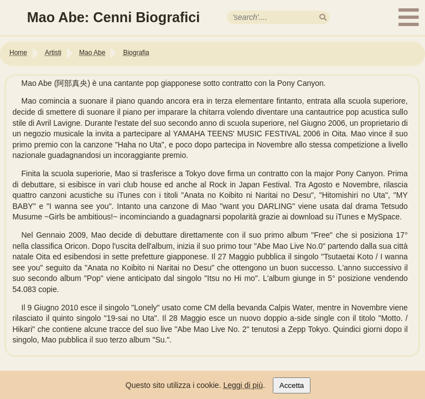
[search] (323, 17)
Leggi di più (243, 385)
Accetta (291, 385)
